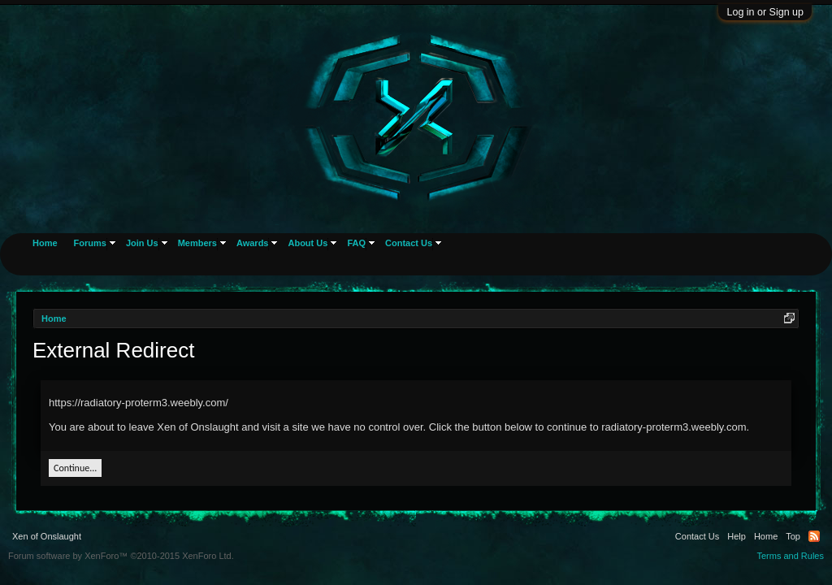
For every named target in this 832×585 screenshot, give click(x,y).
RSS (814, 536)
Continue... (75, 468)
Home (45, 243)
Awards (252, 243)
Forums (90, 243)
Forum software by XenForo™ (121, 556)
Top (793, 536)
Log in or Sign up (765, 12)
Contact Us (408, 243)
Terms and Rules (790, 556)
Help (736, 536)
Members (197, 243)
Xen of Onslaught (46, 536)
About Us (307, 243)
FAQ (356, 243)
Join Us (142, 243)
